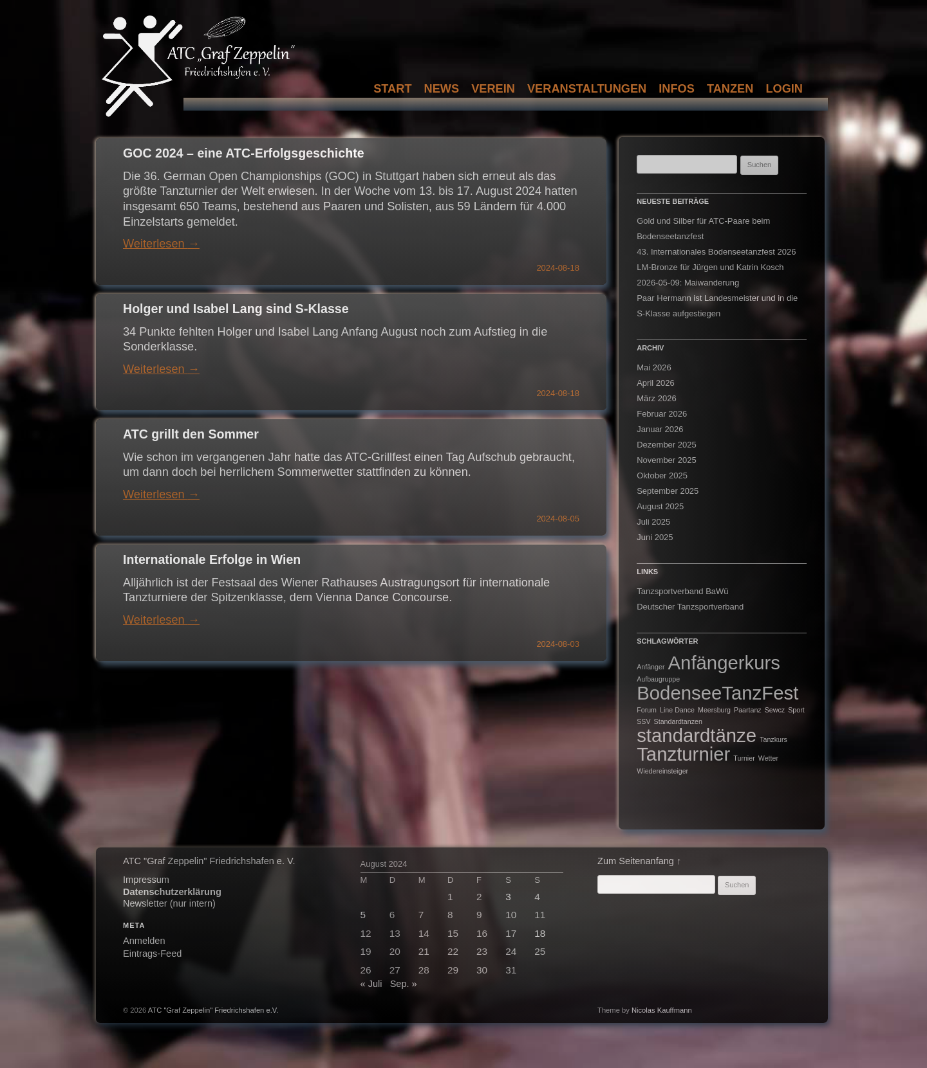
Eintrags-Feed (152, 953)
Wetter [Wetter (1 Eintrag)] (768, 758)
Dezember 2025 (667, 444)
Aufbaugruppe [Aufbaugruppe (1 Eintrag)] (658, 679)
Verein (493, 88)
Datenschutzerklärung (172, 892)
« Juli (371, 984)
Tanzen (730, 88)
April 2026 (656, 383)
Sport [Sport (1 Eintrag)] (796, 710)
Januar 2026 (660, 429)
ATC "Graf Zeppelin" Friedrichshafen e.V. (213, 1010)
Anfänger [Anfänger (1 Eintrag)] (650, 667)
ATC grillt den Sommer (191, 434)
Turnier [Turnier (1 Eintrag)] (743, 758)
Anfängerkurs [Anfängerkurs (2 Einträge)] (724, 662)
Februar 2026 (662, 414)
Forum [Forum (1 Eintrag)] (647, 710)
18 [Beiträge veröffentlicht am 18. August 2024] (539, 933)
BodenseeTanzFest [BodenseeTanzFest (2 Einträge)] (717, 692)
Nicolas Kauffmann (662, 1010)
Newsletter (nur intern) (169, 903)
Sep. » (403, 984)
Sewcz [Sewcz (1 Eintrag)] (775, 710)
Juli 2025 (653, 522)
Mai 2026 (654, 367)
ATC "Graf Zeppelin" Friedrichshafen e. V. (209, 861)
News (442, 88)
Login (784, 88)
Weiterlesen (161, 243)
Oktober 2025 (662, 475)
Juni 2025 (655, 537)
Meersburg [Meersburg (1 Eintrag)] (714, 710)
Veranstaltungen (586, 88)
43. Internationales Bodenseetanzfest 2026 (716, 252)
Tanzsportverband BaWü (682, 591)
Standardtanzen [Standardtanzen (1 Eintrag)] (678, 721)
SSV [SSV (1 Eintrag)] (643, 721)
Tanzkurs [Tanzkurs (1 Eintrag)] (773, 739)
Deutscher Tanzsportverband (690, 606)
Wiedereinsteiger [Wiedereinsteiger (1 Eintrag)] (662, 771)
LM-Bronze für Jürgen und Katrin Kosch (710, 267)
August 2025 (660, 506)
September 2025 (667, 491)
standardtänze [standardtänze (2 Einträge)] (696, 735)
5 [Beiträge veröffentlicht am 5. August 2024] (363, 914)
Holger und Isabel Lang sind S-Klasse (236, 309)
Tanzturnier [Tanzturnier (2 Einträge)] (683, 754)
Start (392, 88)
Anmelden (144, 941)
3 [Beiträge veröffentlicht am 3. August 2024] (508, 896)
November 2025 (667, 460)
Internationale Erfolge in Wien (212, 559)
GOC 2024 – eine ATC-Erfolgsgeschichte (243, 153)
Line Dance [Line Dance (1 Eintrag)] (677, 710)
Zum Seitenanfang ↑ (639, 861)
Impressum (146, 879)
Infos (677, 88)
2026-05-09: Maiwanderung (688, 282)
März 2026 (656, 398)
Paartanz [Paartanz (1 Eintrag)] (748, 710)
